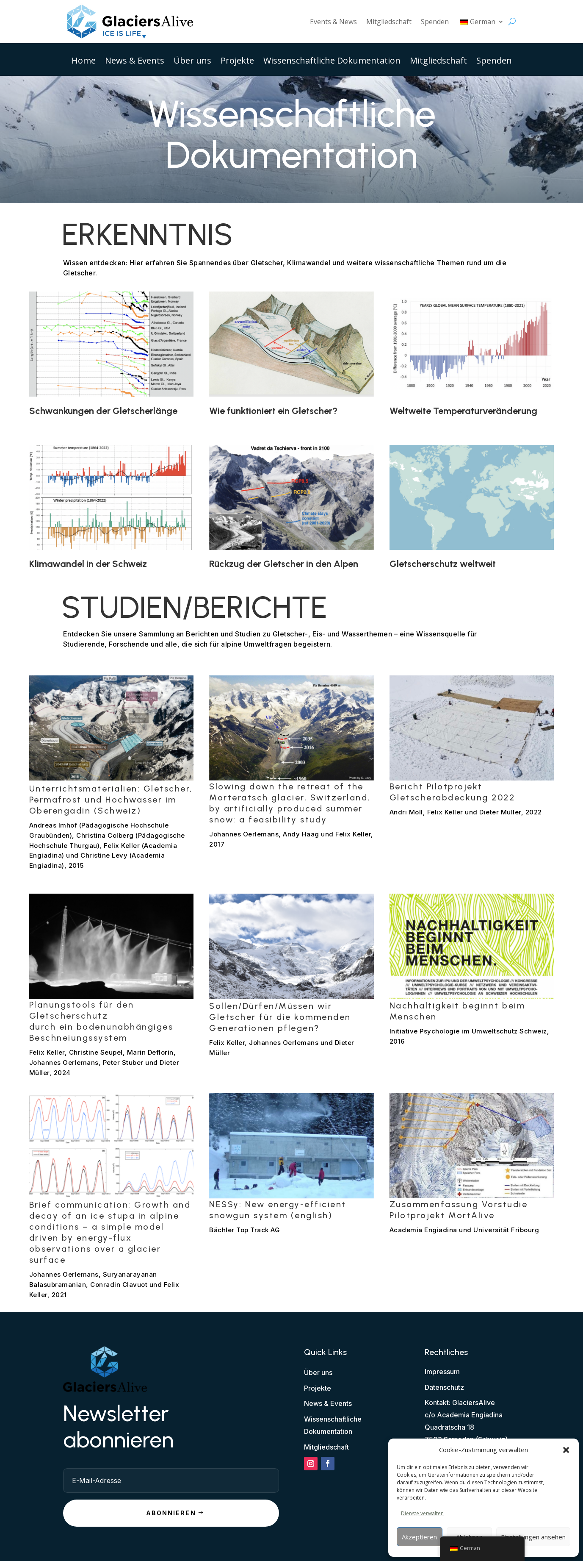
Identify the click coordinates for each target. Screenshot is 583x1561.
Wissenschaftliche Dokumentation (332, 62)
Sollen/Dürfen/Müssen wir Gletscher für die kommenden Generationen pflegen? (280, 1017)
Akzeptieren (419, 1537)
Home (84, 62)
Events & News (333, 21)
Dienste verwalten (422, 1513)
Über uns (192, 62)
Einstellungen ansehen (533, 1537)
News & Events (134, 62)
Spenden (435, 21)
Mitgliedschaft (389, 21)
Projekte (237, 62)
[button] (566, 1450)
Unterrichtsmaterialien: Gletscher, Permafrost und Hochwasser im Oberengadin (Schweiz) (111, 799)
